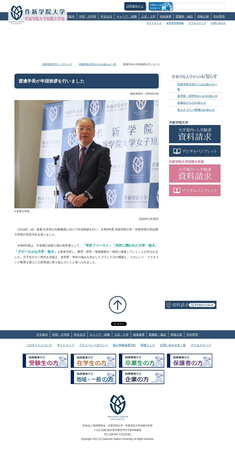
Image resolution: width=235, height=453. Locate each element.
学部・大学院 (87, 16)
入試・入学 (148, 16)
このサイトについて (39, 345)
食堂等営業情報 (175, 23)
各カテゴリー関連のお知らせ (196, 109)
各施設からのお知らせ (191, 102)
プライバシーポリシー (93, 345)
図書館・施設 (184, 16)
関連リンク (148, 345)
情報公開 (203, 16)
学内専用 (219, 16)
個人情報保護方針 (124, 345)
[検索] (195, 6)
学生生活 (106, 16)
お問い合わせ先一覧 (173, 345)
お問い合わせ (218, 23)
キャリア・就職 (126, 16)
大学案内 (69, 16)
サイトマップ (154, 23)
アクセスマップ (197, 23)
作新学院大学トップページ (57, 64)
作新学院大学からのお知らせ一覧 (97, 64)
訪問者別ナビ (135, 6)
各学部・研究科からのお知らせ (197, 96)
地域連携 (165, 16)
